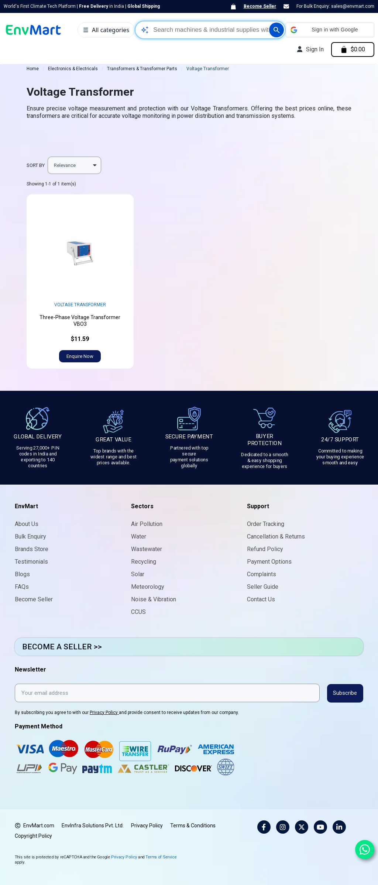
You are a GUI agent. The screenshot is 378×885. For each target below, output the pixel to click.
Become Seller (260, 6)
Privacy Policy (104, 712)
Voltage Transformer (80, 304)
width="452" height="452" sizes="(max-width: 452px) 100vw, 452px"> (80, 248)
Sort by (36, 165)
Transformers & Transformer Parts (142, 68)
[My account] (309, 49)
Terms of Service (160, 856)
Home (33, 68)
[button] (330, 30)
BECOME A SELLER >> (62, 646)
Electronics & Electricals (73, 68)
